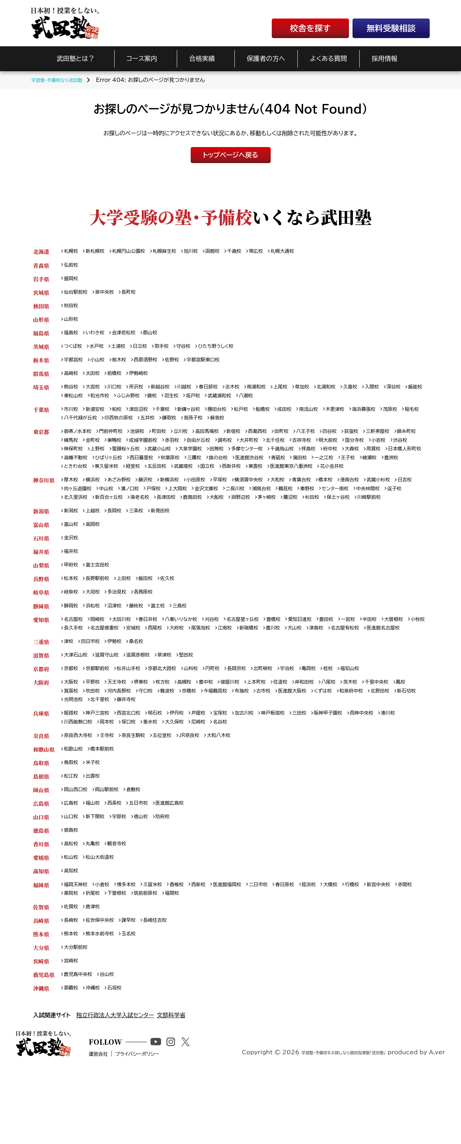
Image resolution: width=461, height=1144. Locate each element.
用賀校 (96, 469)
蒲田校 (72, 479)
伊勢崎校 (146, 379)
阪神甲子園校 (355, 767)
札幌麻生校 (175, 251)
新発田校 (170, 545)
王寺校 (112, 791)
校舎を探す (310, 28)
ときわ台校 (201, 479)
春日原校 (308, 948)
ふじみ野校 (183, 403)
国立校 (347, 479)
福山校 (96, 862)
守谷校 (195, 351)
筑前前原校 (177, 957)
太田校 (96, 379)
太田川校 (127, 659)
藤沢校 (154, 502)
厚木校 (72, 502)
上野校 (149, 460)
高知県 (41, 933)
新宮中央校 (410, 948)
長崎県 (41, 985)
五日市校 (146, 862)
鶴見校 (332, 511)
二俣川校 (277, 511)
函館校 (229, 251)
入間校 (402, 394)
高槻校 (196, 734)
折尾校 (119, 957)
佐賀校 (72, 971)
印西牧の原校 (173, 427)
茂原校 (72, 427)
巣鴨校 (149, 450)
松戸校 (259, 417)
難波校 (196, 744)
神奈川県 (43, 502)
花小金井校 (133, 488)
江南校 (294, 668)
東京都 (41, 441)
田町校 (304, 441)
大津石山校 (77, 706)
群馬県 (41, 379)
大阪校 (72, 734)
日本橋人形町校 (130, 469)
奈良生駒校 (141, 791)
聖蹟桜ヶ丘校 (180, 460)
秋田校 (72, 308)
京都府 (41, 720)
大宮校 (96, 394)
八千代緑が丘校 (130, 427)
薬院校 (96, 957)
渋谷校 (96, 460)
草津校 (176, 706)
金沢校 (72, 573)
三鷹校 (301, 469)
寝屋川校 (246, 734)
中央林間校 (77, 521)
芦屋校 (212, 767)
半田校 (402, 659)
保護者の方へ (266, 58)
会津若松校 (130, 337)
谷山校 (112, 1042)
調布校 (271, 450)
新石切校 (104, 753)
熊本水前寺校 (104, 1000)
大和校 (299, 502)
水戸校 (100, 351)
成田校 (306, 417)
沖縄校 (96, 1057)
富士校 (167, 644)
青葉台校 (326, 502)
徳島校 (72, 891)
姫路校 (72, 767)
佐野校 (183, 365)
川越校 (196, 394)
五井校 (205, 427)
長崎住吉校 (165, 985)
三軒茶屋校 (410, 441)
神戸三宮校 (101, 767)
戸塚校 (187, 511)
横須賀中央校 (267, 502)
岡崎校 (101, 659)
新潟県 (41, 545)
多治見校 (122, 630)
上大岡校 (213, 511)
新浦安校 (99, 417)
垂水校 (183, 777)
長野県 (41, 616)
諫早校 (136, 985)
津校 (69, 692)
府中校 (406, 460)
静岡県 (41, 644)
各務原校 (151, 630)
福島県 (41, 337)
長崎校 (72, 985)
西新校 (212, 948)
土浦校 (124, 351)
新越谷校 (170, 394)
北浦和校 (352, 394)
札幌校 (72, 251)
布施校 (278, 744)
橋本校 (352, 502)
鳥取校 (72, 819)
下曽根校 (146, 957)
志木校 (249, 394)
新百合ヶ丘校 (173, 521)
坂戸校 (254, 403)
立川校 (193, 441)
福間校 (207, 957)
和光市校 (151, 403)
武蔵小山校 (217, 460)
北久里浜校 (135, 521)
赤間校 (72, 957)
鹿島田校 (265, 521)
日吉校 (72, 511)
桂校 (355, 720)
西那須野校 (154, 365)
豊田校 (354, 659)
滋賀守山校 (112, 706)
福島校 (72, 337)
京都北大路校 (173, 720)
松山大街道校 (104, 919)
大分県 (41, 1014)
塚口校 (160, 777)
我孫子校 (255, 427)
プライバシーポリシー (165, 1132)
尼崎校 (236, 777)
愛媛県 (41, 919)
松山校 (72, 919)
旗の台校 (328, 469)
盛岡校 (72, 280)
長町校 (136, 294)
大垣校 (96, 630)
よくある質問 (328, 58)
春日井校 (157, 659)
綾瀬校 (149, 479)
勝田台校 (233, 417)
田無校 (280, 460)
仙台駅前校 (77, 294)
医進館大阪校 (334, 744)
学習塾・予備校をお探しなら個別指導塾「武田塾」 (338, 1122)
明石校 (165, 767)
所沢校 (143, 394)
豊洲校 (172, 479)
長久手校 (127, 668)
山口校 (72, 876)
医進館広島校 (180, 862)
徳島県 (41, 891)
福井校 (72, 587)
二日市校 (279, 948)
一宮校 (378, 659)
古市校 (302, 744)
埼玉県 (41, 394)
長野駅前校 (101, 616)
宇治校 (310, 720)
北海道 (41, 251)
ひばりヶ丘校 (206, 469)
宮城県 (41, 294)
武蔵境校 (320, 479)
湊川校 (72, 777)
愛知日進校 (325, 659)
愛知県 (41, 659)
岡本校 (136, 777)
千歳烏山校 (353, 460)
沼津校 (119, 644)
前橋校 (119, 379)
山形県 (41, 323)
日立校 (147, 351)
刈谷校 (228, 659)
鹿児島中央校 (80, 1042)
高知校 (72, 933)
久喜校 (378, 394)
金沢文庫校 (245, 511)
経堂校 (265, 479)
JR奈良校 (202, 791)
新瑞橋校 (321, 668)
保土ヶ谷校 (77, 530)
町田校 (169, 441)
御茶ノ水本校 (80, 441)
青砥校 (394, 469)
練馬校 (101, 450)
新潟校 (72, 545)
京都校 (72, 720)
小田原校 (209, 502)
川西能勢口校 (104, 777)
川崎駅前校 (111, 530)
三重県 (41, 692)
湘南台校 (306, 511)
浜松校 (96, 644)
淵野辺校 (318, 521)
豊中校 (220, 734)
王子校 (125, 479)
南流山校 (333, 417)
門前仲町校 (116, 441)
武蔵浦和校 (282, 403)
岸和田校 (328, 734)
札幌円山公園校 (135, 251)
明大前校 (385, 450)
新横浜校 (180, 502)
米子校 (96, 819)
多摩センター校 (314, 460)
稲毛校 (96, 427)
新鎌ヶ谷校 (201, 417)
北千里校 (162, 753)
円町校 (229, 720)
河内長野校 (143, 744)
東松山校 (122, 403)
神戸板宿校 (294, 767)
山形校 (72, 322)
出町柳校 (284, 720)
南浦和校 (275, 394)
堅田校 (199, 706)
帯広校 (276, 251)
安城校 (194, 668)
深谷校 (72, 403)
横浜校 (96, 502)
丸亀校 (96, 905)
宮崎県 (41, 1028)
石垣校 (119, 1057)
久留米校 (162, 948)
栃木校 (125, 365)
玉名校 (136, 1000)
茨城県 (41, 351)
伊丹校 (188, 767)
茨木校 (378, 734)
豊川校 (347, 668)
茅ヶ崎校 (346, 521)
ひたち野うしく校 (231, 351)
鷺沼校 (373, 521)
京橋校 (220, 744)
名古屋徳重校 (162, 668)
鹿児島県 (43, 1042)
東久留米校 (235, 479)
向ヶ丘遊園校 (104, 511)
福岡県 (41, 948)
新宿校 (251, 441)
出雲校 (96, 834)
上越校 (96, 545)
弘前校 (72, 265)
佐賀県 (41, 971)
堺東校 (149, 734)
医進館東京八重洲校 (88, 488)
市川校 (72, 417)
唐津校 (96, 971)
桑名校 (143, 692)
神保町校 (122, 460)
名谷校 (260, 777)
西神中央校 (392, 767)
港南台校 (379, 502)
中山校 (135, 511)
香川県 (41, 905)
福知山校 (379, 720)
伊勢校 (119, 692)
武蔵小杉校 (410, 502)
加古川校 (263, 767)
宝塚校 (236, 767)
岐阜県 (41, 630)
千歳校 (252, 251)
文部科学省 (171, 1084)
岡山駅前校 (112, 848)
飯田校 (154, 616)
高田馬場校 (222, 441)
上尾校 (302, 394)
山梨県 (41, 602)
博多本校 (133, 948)
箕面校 (90, 744)
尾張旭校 (268, 668)
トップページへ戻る (230, 155)
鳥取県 (41, 820)
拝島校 (383, 460)
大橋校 (358, 948)
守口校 (172, 744)
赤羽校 (212, 450)
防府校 (172, 876)
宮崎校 (72, 1028)
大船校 (292, 521)
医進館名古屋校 (123, 677)
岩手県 (41, 280)
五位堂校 (173, 791)
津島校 (395, 668)
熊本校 (72, 1000)
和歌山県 (43, 805)
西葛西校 (278, 441)
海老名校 (207, 521)
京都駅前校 (101, 720)
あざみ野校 (124, 502)
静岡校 (72, 644)
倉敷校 (141, 848)
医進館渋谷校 (362, 469)
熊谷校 (72, 394)
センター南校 (387, 511)
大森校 (72, 469)
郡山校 (159, 337)
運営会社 (119, 1132)
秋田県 (41, 308)
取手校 (171, 351)
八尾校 (355, 734)
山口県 (41, 877)
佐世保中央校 (104, 985)
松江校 (72, 834)
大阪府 (41, 734)
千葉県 (41, 418)
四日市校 (93, 692)
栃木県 (41, 365)
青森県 (41, 266)
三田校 (324, 767)
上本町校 (275, 734)
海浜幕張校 (394, 417)
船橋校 (283, 417)
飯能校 (96, 403)
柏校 (122, 417)
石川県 (41, 573)
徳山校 (149, 876)
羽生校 (230, 403)
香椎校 (188, 948)
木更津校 (362, 417)
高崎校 (72, 379)
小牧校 (101, 668)
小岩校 (72, 460)
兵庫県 (41, 768)
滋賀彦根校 (146, 706)
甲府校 (72, 602)
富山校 (72, 559)
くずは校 (367, 744)
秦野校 (356, 511)
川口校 (119, 394)
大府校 (241, 668)
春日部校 (222, 394)
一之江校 (99, 479)
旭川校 (205, 251)
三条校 (143, 545)
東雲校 (400, 479)
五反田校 (291, 479)
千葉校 (172, 417)
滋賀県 (41, 706)
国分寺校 (413, 450)
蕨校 (208, 403)
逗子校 (107, 521)
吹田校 (114, 744)
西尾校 (218, 668)
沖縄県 (41, 1057)
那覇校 (72, 1057)
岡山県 (41, 848)
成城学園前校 (180, 450)
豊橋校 (296, 659)
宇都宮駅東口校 (218, 365)
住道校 (302, 734)
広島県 (41, 862)
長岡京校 (255, 720)
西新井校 (373, 479)
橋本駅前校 (106, 805)
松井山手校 (135, 720)
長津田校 (236, 521)
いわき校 (98, 337)
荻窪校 (381, 441)
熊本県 (41, 1000)
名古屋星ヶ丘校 (261, 659)
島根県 (41, 834)
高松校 (72, 905)
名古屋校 (75, 659)
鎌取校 (229, 427)
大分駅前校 (77, 1014)
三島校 (190, 644)
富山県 (41, 559)
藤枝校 (143, 644)
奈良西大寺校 (80, 791)
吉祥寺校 (355, 450)
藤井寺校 (191, 753)
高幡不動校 (170, 469)
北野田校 (75, 753)
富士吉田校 (101, 602)
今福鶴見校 (249, 744)
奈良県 (41, 791)
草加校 (326, 394)
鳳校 (69, 744)
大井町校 (297, 450)
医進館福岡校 (244, 948)
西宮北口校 (135, 767)
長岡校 (119, 545)
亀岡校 (334, 720)
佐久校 (178, 616)
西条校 (119, 862)
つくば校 (74, 351)
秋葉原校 (275, 469)
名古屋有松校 (80, 677)
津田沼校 (146, 417)
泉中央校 (109, 294)
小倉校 (107, 948)
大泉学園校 (251, 460)
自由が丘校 (241, 450)
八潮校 (312, 403)
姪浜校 (334, 948)
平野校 (96, 734)
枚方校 (172, 734)
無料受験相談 (391, 28)
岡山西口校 (77, 848)
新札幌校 (99, 251)
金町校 (125, 450)
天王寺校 (122, 734)
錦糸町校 (75, 450)
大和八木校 (235, 791)
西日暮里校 (243, 469)
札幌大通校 (305, 251)
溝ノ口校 (160, 511)
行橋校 (382, 948)
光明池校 (133, 753)
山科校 (205, 720)
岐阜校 (72, 630)
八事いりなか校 (193, 659)
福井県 (41, 587)
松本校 (72, 616)
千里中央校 (407, 734)
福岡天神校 (77, 948)
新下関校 (99, 876)
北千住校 (326, 450)
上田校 (130, 616)
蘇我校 (281, 427)
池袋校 (146, 441)
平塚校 (236, 502)
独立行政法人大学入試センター (115, 1084)
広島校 (72, 862)
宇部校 (125, 876)
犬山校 (371, 668)
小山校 (101, 365)
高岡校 (96, 559)
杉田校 (396, 521)
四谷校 (357, 441)
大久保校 (210, 777)
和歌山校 (75, 805)
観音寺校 (122, 905)
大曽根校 (75, 668)
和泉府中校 (399, 744)
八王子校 (330, 441)
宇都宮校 (75, 365)
